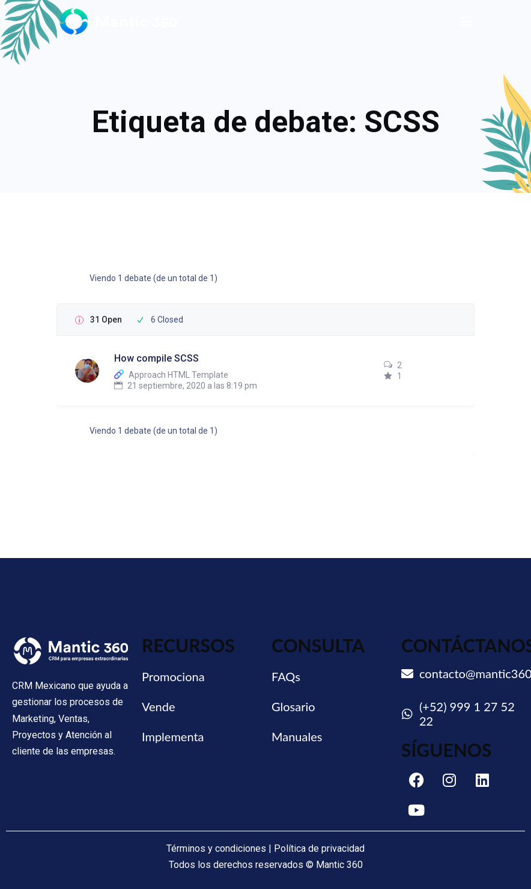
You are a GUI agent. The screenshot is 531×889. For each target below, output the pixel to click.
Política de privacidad (319, 848)
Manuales (297, 736)
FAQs (286, 676)
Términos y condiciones (216, 848)
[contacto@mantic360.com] (407, 674)
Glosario (293, 706)
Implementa (173, 736)
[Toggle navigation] (465, 21)
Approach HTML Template (178, 375)
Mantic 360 (339, 864)
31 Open (106, 319)
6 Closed (167, 319)
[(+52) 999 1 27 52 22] (407, 714)
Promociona (173, 676)
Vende (158, 706)
